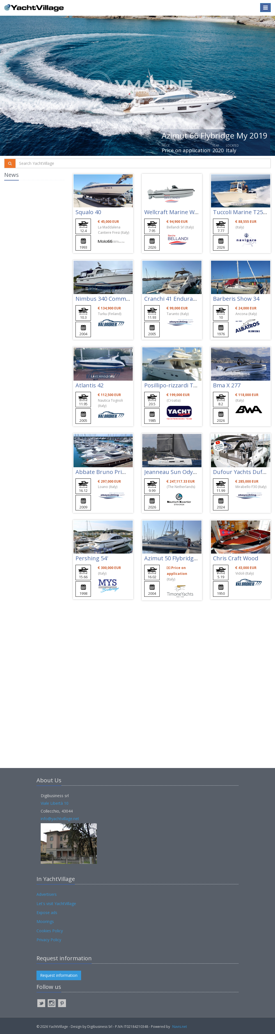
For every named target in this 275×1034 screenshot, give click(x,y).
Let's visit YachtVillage (56, 903)
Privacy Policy (48, 939)
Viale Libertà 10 (54, 803)
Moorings (45, 921)
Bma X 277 (226, 385)
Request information (58, 975)
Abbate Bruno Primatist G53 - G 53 (121, 472)
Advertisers (46, 894)
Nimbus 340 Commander (108, 298)
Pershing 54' (91, 558)
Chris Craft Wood (235, 558)
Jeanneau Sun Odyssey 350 (179, 472)
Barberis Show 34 (236, 298)
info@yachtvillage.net (60, 818)
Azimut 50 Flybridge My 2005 (182, 558)
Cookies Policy (49, 930)
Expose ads (46, 912)
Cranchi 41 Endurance (173, 298)
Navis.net (179, 1026)
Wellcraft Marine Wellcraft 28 (182, 212)
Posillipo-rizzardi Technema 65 (184, 385)
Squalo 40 (88, 212)
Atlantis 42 (89, 385)
